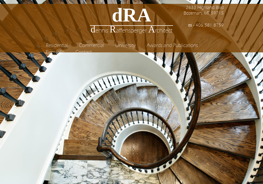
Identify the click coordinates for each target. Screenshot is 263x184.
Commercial (91, 45)
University (125, 45)
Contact (83, 52)
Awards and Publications (172, 45)
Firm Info (55, 52)
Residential (57, 45)
